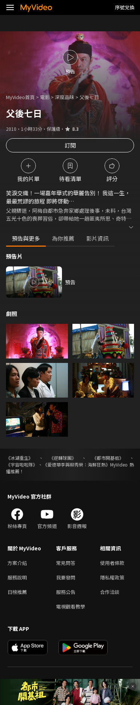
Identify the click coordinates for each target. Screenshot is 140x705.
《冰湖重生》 (19, 458)
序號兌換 (124, 7)
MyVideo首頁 (20, 97)
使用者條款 (112, 562)
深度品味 (64, 97)
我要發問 (65, 577)
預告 (70, 282)
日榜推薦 (17, 591)
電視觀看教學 (70, 606)
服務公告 (65, 591)
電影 (45, 97)
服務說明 (17, 577)
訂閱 (70, 145)
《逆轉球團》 (62, 458)
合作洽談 (109, 591)
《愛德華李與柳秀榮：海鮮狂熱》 (76, 464)
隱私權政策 (112, 577)
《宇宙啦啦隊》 (21, 464)
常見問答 (65, 562)
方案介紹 (17, 562)
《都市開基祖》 (108, 458)
